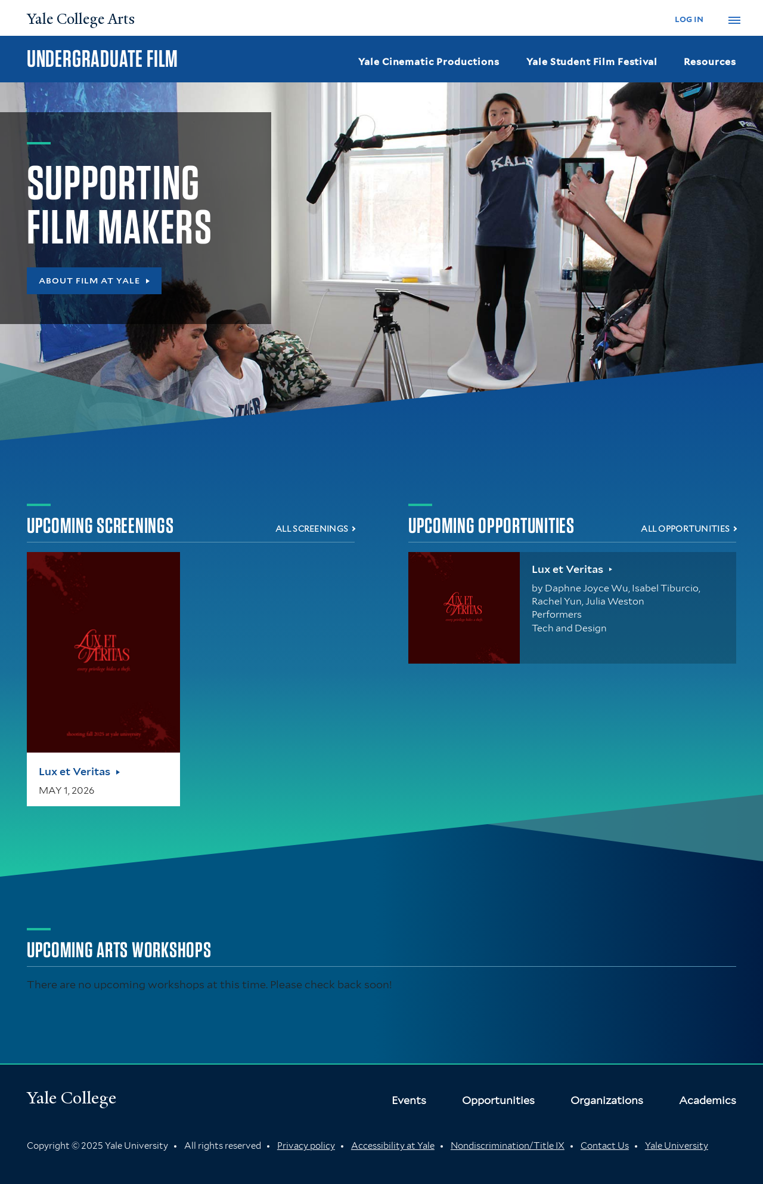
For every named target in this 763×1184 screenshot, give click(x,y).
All (311, 529)
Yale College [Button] (71, 1098)
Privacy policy (306, 1145)
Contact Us (605, 1145)
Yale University (676, 1145)
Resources (710, 61)
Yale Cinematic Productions (429, 61)
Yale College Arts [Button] (81, 19)
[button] (734, 20)
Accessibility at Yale (393, 1145)
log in (689, 18)
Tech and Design (569, 628)
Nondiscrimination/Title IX (508, 1145)
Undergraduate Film (102, 58)
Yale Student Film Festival (591, 61)
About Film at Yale (89, 280)
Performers (557, 614)
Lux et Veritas (74, 771)
